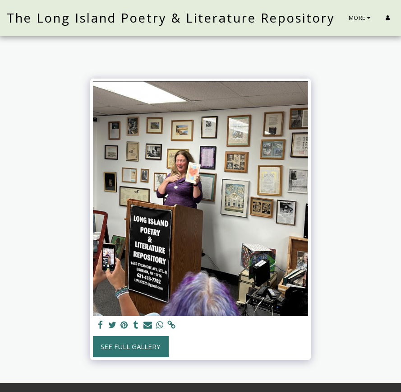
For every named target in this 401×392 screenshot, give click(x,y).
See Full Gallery (131, 346)
